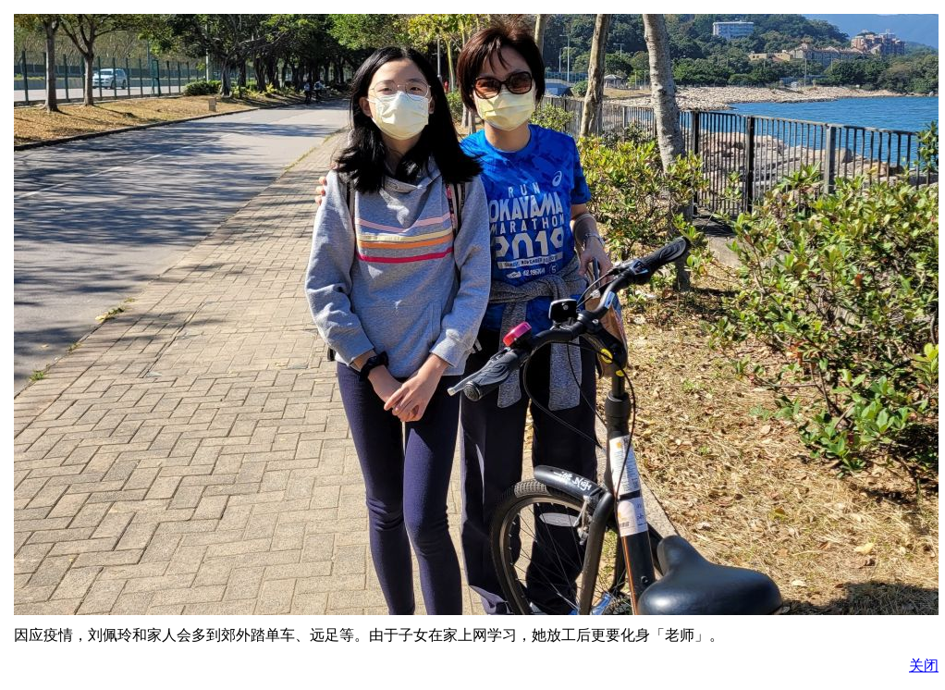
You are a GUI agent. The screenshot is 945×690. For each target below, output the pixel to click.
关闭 (924, 665)
